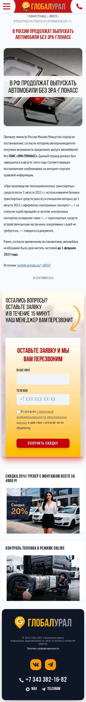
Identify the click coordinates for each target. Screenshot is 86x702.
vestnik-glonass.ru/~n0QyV (33, 265)
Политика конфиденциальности (43, 648)
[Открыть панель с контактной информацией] (78, 6)
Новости (53, 16)
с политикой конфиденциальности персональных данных (42, 417)
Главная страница (36, 16)
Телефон (22, 391)
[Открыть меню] (8, 6)
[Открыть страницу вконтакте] (35, 664)
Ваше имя (23, 370)
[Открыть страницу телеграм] (50, 664)
